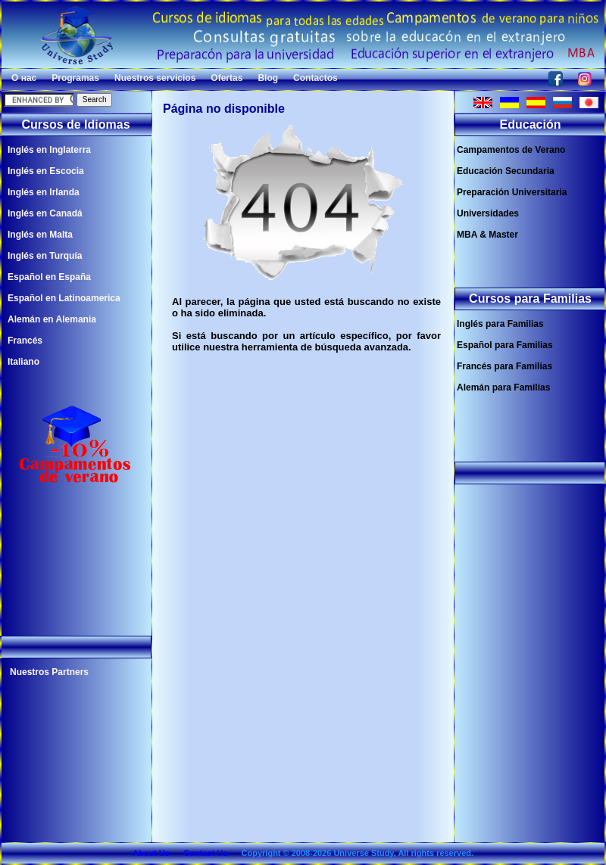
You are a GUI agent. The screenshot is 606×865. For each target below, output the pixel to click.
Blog (268, 78)
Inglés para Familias (500, 324)
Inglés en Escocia (46, 171)
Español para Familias (505, 345)
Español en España (49, 277)
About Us (151, 852)
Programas (75, 78)
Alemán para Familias (503, 387)
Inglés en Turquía (45, 255)
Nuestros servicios (154, 78)
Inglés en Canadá (45, 213)
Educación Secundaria (505, 171)
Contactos (315, 78)
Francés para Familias (504, 366)
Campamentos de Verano (511, 150)
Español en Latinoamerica (64, 298)
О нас (23, 78)
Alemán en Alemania (52, 319)
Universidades (488, 213)
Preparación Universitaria (512, 192)
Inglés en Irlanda (44, 192)
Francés (25, 340)
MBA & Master (487, 234)
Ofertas (226, 78)
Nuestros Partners (49, 672)
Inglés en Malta (40, 234)
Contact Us (205, 852)
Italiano (23, 361)
